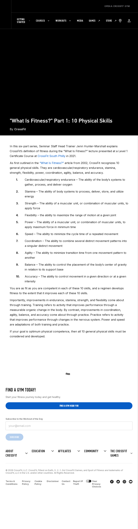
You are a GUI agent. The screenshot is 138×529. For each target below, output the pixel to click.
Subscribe (14, 437)
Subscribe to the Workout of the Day (24, 419)
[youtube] (130, 484)
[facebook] (112, 484)
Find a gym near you (69, 405)
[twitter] (118, 484)
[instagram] (124, 484)
